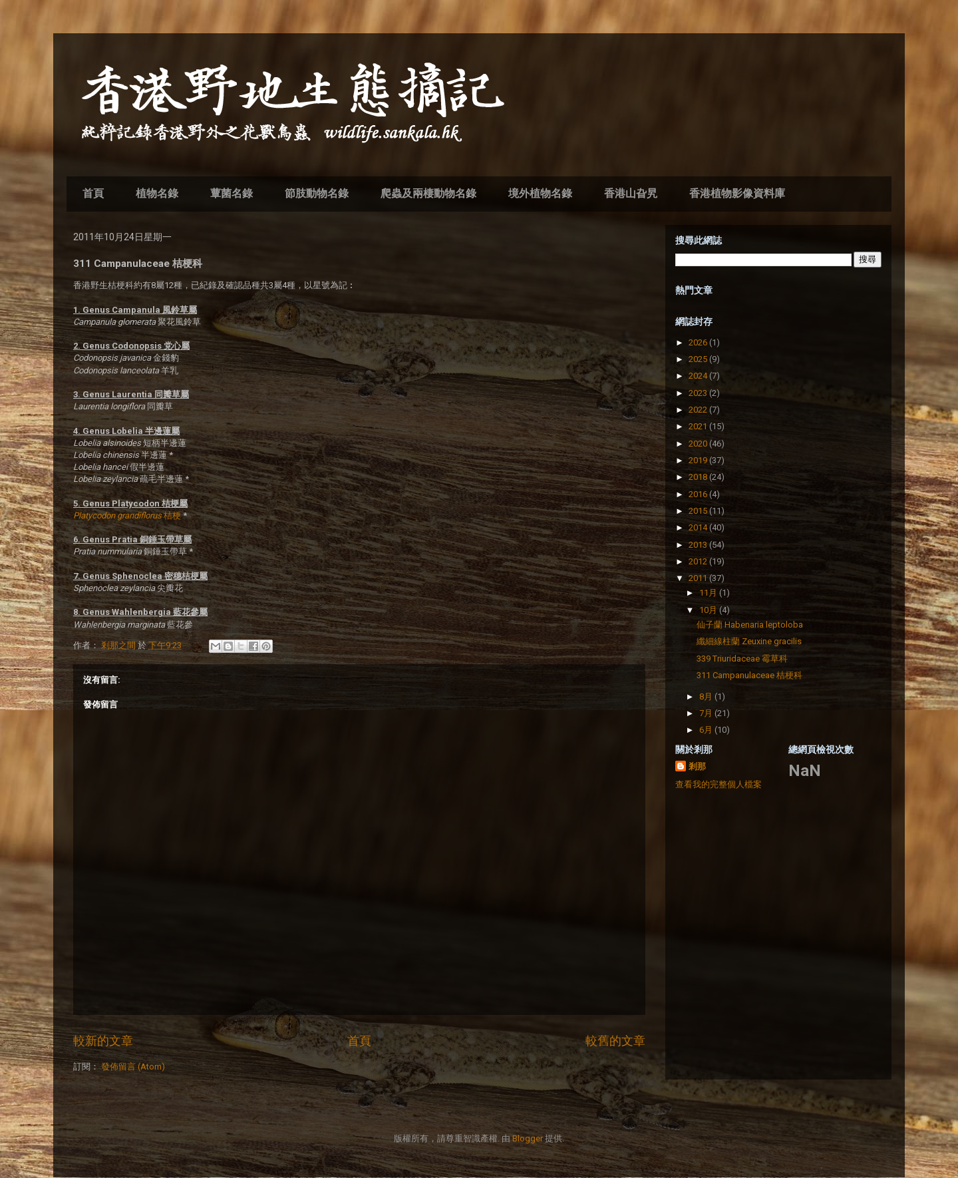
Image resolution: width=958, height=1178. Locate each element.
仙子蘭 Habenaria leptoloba (750, 625)
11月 (709, 593)
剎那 (697, 766)
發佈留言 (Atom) (133, 1067)
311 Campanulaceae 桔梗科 (749, 675)
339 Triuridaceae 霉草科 (742, 659)
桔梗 (127, 515)
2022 (699, 410)
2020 (699, 444)
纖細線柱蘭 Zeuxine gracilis (749, 641)
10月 (709, 610)
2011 (699, 578)
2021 (699, 426)
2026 (699, 342)
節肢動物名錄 (317, 193)
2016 (699, 494)
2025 (699, 359)
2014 (699, 527)
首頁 (93, 193)
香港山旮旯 (630, 193)
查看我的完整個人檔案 (718, 784)
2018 (699, 477)
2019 (699, 460)
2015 (699, 511)
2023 (699, 393)
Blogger (527, 1138)
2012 (699, 561)
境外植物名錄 (540, 193)
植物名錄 (157, 193)
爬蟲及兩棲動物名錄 (428, 193)
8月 (707, 696)
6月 (707, 730)
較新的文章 (103, 1041)
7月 (707, 713)
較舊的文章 (615, 1041)
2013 (699, 545)
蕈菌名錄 (231, 193)
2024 (699, 376)
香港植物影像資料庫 (737, 193)
